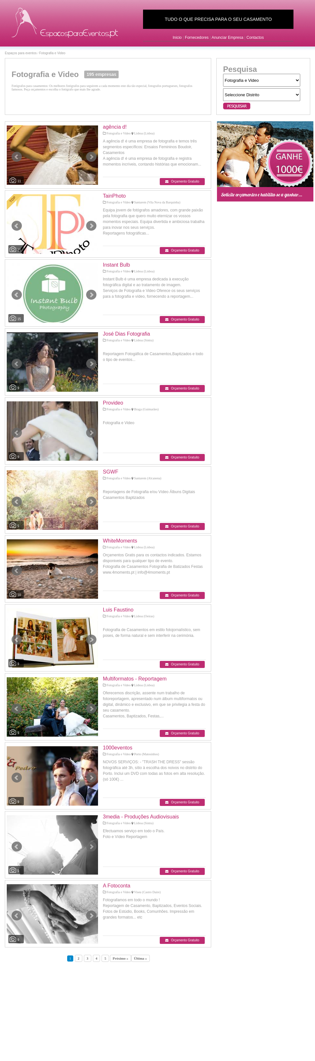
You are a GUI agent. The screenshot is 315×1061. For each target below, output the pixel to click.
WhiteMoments (120, 540)
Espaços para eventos (21, 53)
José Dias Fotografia (126, 334)
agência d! (115, 127)
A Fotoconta (116, 885)
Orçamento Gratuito (182, 181)
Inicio (177, 37)
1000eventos (117, 747)
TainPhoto (114, 196)
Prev (17, 157)
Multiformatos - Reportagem (134, 678)
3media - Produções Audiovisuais (141, 816)
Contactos (255, 37)
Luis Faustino (118, 609)
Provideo (113, 403)
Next (91, 157)
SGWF (110, 472)
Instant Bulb (116, 265)
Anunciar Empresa (227, 37)
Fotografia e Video (52, 53)
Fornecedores (197, 37)
